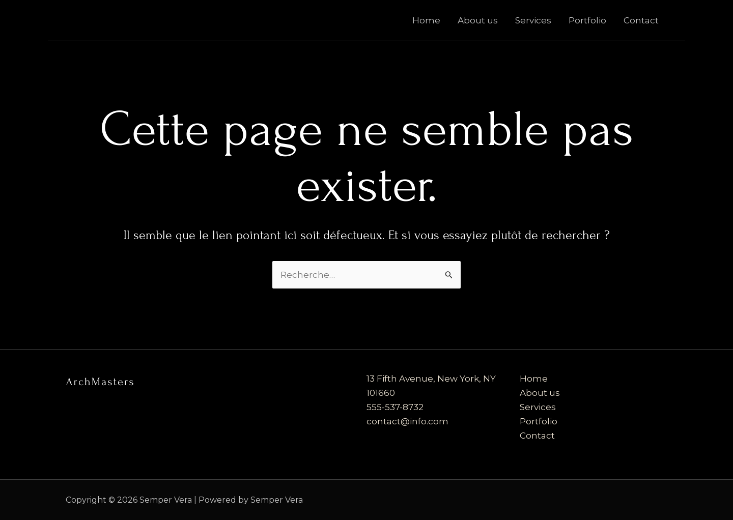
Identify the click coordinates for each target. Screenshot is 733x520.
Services (533, 20)
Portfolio (587, 20)
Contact (641, 20)
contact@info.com (407, 421)
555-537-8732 (395, 407)
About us (478, 20)
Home (426, 20)
